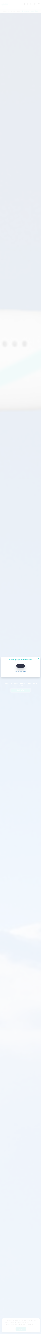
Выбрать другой (20, 671)
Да (20, 665)
